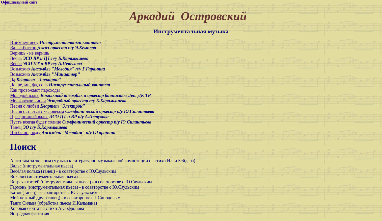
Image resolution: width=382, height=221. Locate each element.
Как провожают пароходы (35, 90)
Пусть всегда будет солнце (35, 122)
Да (12, 79)
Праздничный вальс (29, 116)
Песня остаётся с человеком (37, 111)
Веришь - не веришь (29, 53)
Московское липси (28, 100)
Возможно (20, 68)
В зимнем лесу (24, 42)
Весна (16, 58)
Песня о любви (24, 106)
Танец (16, 127)
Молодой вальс (24, 95)
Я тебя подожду (25, 132)
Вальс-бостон (23, 47)
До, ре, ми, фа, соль (29, 84)
